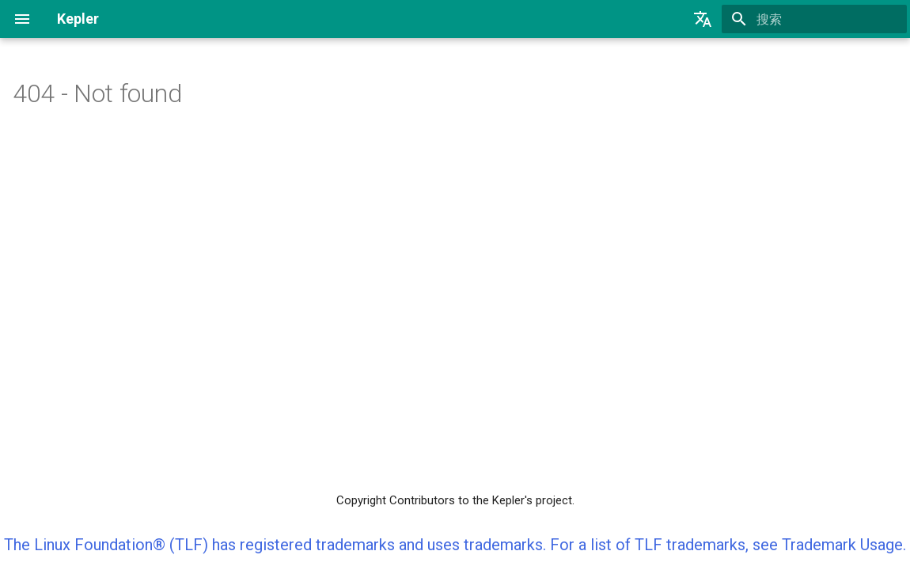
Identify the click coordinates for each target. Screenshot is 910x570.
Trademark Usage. (844, 544)
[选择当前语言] (703, 19)
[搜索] (814, 19)
